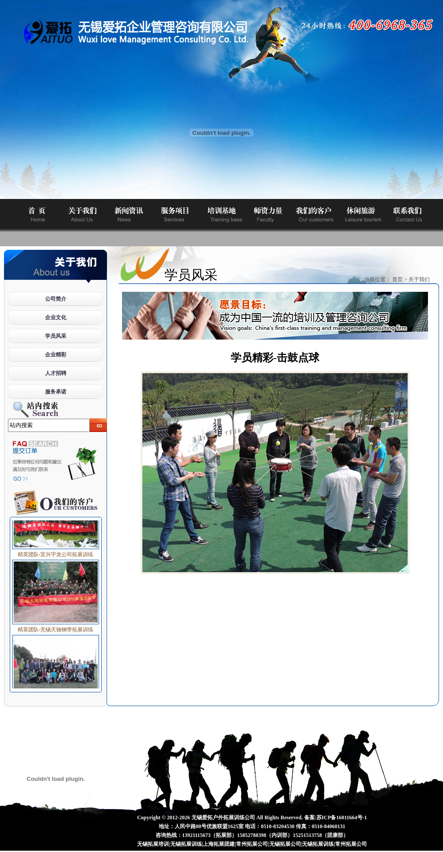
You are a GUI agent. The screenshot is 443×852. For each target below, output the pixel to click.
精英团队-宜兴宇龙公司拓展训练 (56, 552)
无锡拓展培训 (153, 844)
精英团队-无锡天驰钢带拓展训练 (56, 627)
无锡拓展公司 (285, 844)
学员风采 (55, 336)
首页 (397, 279)
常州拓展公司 (252, 844)
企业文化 (55, 317)
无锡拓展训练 (186, 844)
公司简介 (55, 299)
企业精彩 (55, 354)
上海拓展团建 (219, 844)
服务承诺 (55, 392)
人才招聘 (55, 373)
